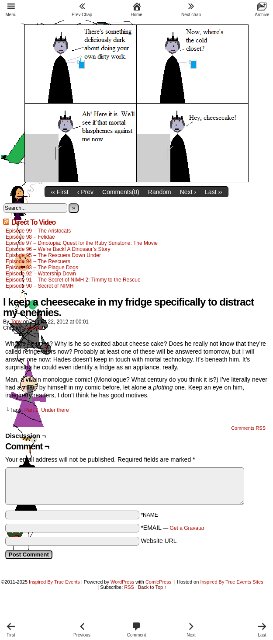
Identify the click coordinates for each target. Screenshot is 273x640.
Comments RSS (248, 428)
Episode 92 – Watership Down (41, 274)
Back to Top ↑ (152, 587)
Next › (188, 191)
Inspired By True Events (54, 581)
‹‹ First (59, 191)
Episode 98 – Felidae (30, 237)
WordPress (122, 581)
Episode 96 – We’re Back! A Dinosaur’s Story (58, 249)
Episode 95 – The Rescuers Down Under (53, 255)
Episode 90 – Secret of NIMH (39, 286)
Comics (33, 328)
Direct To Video (33, 222)
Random (159, 191)
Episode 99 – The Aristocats (38, 231)
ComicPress (158, 581)
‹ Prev (85, 191)
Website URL (158, 540)
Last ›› (213, 191)
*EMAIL (172, 527)
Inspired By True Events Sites (231, 581)
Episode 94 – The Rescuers (38, 261)
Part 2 (31, 410)
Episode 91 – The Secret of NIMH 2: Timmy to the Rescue (73, 280)
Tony (15, 322)
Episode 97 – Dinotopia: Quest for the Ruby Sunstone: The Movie (82, 243)
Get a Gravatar (187, 528)
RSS (129, 587)
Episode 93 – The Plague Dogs (42, 267)
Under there (55, 410)
